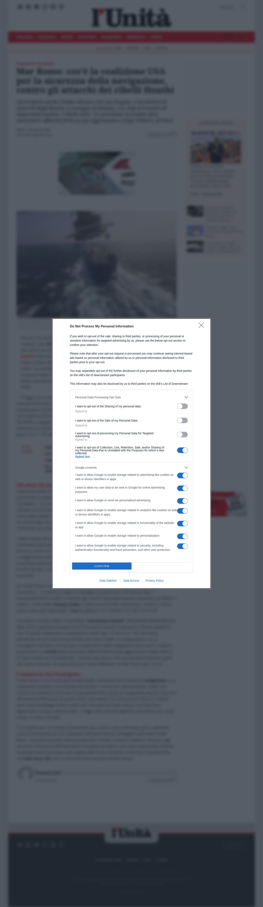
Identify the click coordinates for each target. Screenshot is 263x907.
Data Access (131, 580)
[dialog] (131, 453)
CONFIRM (102, 566)
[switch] (182, 406)
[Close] (202, 326)
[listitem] (131, 397)
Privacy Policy (155, 580)
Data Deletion (108, 580)
